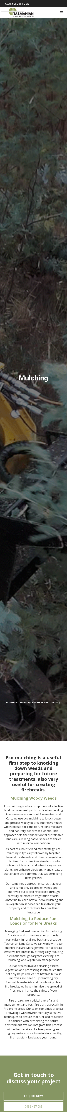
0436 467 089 (33, 1106)
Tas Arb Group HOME (16, 3)
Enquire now (33, 1096)
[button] (61, 12)
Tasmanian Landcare (17, 702)
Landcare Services (39, 702)
